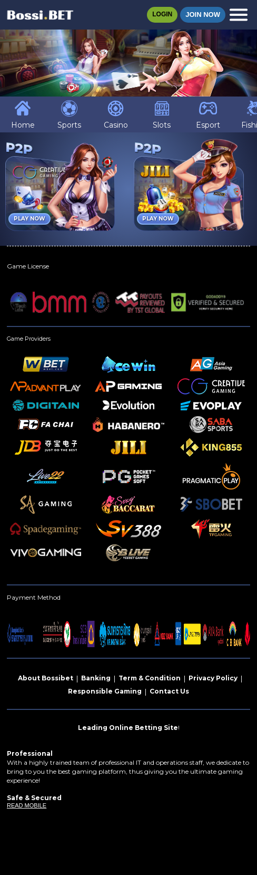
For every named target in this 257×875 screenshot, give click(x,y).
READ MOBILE (26, 805)
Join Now (202, 14)
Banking (96, 678)
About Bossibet (45, 678)
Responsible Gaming (105, 691)
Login (162, 14)
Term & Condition (149, 678)
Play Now (29, 218)
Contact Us (169, 691)
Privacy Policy (213, 678)
